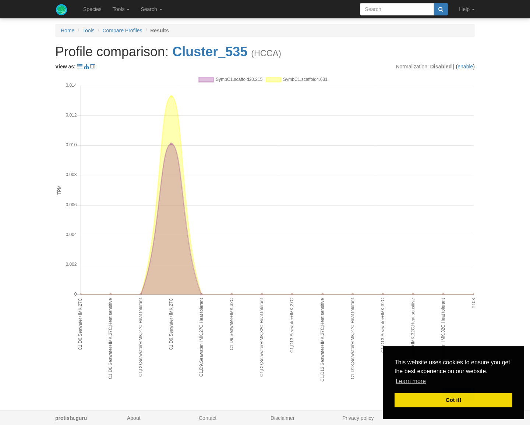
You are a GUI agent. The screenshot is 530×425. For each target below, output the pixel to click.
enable (465, 66)
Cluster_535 (209, 51)
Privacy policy (358, 418)
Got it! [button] (453, 400)
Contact (207, 418)
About (134, 418)
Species (92, 9)
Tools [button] (121, 9)
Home (67, 30)
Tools (88, 30)
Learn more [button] (411, 381)
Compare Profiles (122, 30)
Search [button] (151, 9)
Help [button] (467, 9)
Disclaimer (282, 418)
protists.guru (71, 418)
